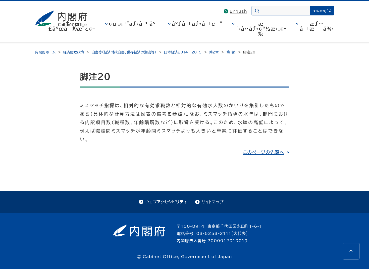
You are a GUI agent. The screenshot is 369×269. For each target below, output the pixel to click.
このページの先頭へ (263, 152)
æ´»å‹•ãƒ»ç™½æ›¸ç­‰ (261, 28)
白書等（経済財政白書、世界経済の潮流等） (124, 52)
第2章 (214, 52)
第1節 (231, 52)
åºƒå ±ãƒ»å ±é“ (197, 23)
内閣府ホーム (45, 52)
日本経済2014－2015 (183, 52)
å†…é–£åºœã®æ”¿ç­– (71, 26)
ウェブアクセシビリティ (166, 202)
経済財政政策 (73, 52)
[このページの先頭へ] (351, 251)
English (238, 11)
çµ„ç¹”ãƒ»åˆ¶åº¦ (133, 23)
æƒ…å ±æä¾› (317, 26)
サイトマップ (213, 202)
